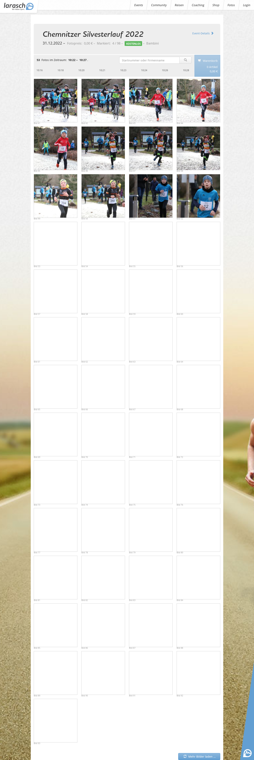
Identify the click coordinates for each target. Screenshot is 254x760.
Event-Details (203, 33)
